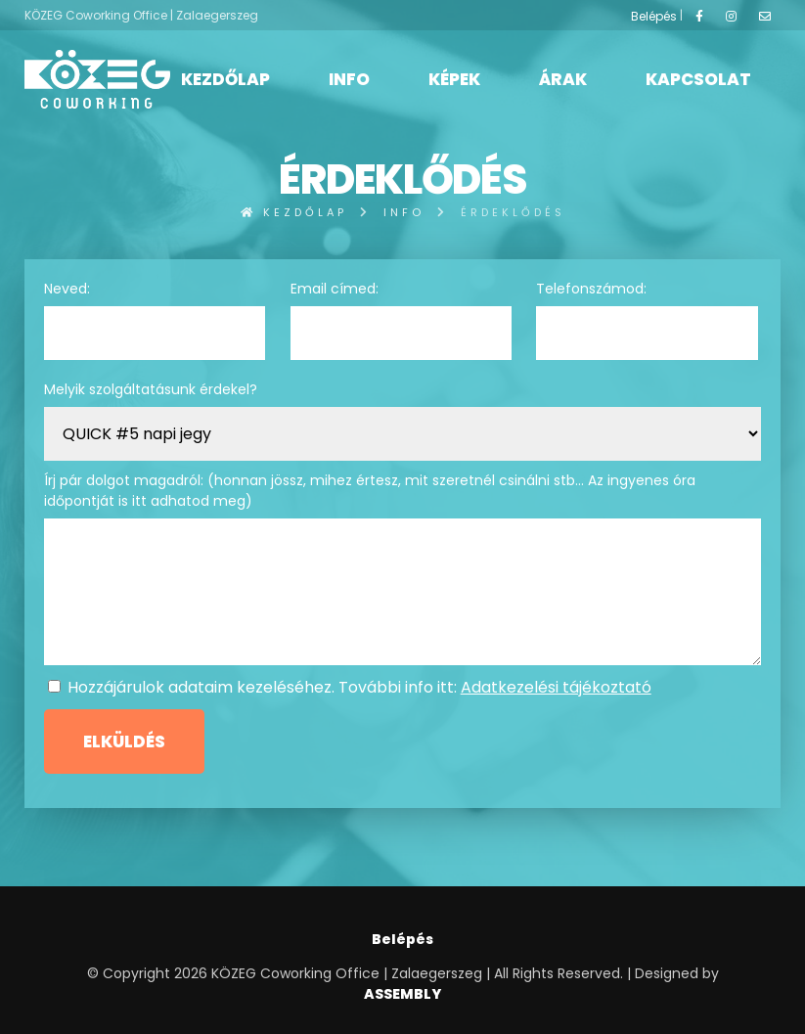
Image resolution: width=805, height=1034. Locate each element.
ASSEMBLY (402, 994)
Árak (563, 79)
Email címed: (335, 288)
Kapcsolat (698, 79)
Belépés (654, 16)
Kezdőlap (225, 79)
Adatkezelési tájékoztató (556, 687)
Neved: (67, 288)
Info (349, 79)
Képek (454, 79)
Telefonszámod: (591, 288)
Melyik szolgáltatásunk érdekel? (150, 389)
